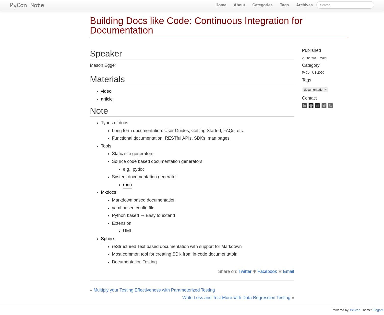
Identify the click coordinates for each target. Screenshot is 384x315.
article (107, 99)
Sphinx (107, 238)
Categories (262, 5)
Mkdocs (108, 192)
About (239, 5)
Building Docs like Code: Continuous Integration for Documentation (196, 25)
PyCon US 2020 (313, 72)
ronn (127, 184)
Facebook (267, 271)
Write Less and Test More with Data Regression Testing (236, 297)
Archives (304, 5)
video (106, 91)
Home (221, 5)
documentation (315, 89)
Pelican (355, 310)
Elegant (378, 310)
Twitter (245, 271)
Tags (284, 5)
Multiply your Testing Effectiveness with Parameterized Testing (154, 290)
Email (288, 271)
